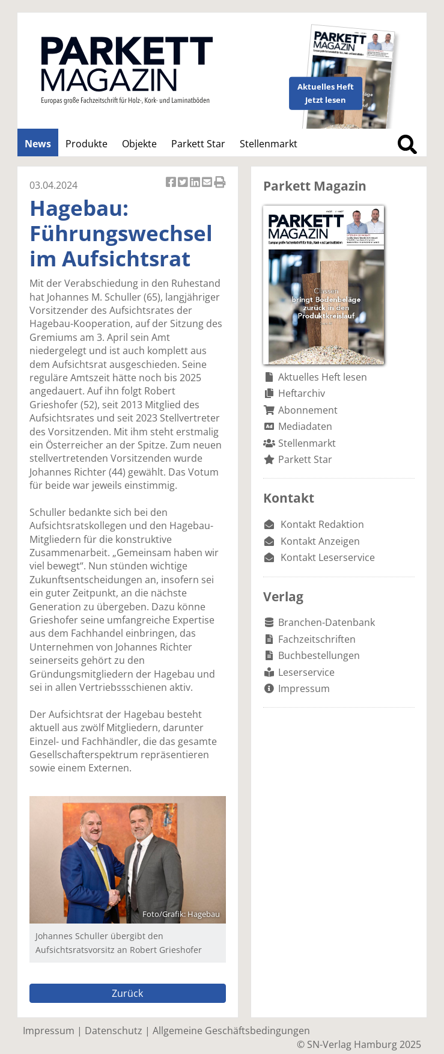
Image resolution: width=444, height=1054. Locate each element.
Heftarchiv (301, 393)
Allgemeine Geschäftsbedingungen (231, 1030)
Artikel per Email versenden (208, 183)
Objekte (139, 143)
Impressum (304, 688)
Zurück (127, 993)
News (38, 143)
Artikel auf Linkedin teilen (196, 183)
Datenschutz (113, 1030)
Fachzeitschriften (317, 639)
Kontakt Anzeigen (320, 541)
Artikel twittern (184, 183)
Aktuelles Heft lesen (322, 377)
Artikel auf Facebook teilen (172, 183)
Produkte (86, 143)
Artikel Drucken (220, 183)
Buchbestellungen (319, 655)
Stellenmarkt (268, 143)
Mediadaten (305, 426)
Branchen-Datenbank (326, 622)
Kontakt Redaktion (322, 524)
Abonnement (308, 410)
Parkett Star (198, 143)
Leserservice (306, 672)
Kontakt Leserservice (328, 557)
